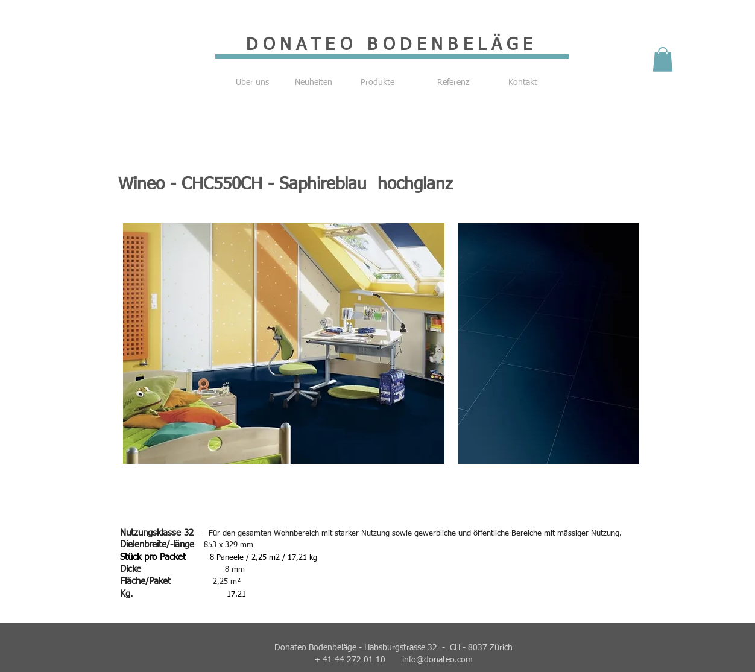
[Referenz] (453, 83)
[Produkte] (377, 83)
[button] (662, 59)
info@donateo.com (437, 660)
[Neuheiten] (313, 83)
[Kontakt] (523, 83)
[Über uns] (252, 83)
